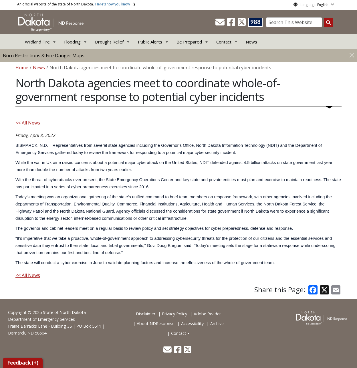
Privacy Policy (174, 313)
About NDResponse (155, 323)
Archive (217, 323)
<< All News (27, 123)
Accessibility (192, 323)
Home (21, 67)
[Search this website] (328, 22)
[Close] (352, 55)
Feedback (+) (22, 362)
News (251, 42)
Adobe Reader (207, 313)
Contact (178, 333)
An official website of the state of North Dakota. (73, 4)
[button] (220, 24)
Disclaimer (145, 313)
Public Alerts (150, 42)
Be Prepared (189, 42)
